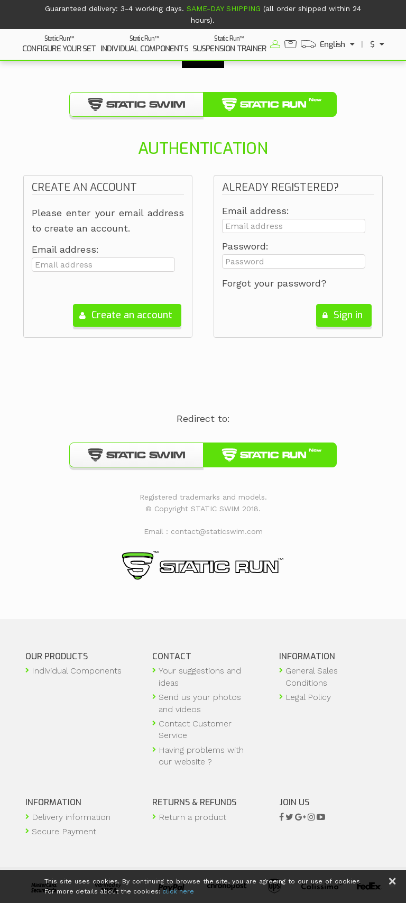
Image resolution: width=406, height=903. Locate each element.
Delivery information (71, 817)
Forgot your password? (274, 283)
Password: (245, 246)
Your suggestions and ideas (200, 676)
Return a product (192, 817)
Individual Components (77, 671)
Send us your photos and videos (200, 703)
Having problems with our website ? (201, 756)
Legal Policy (308, 697)
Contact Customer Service (195, 729)
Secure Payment (64, 831)
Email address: (65, 249)
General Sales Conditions (311, 676)
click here (178, 891)
